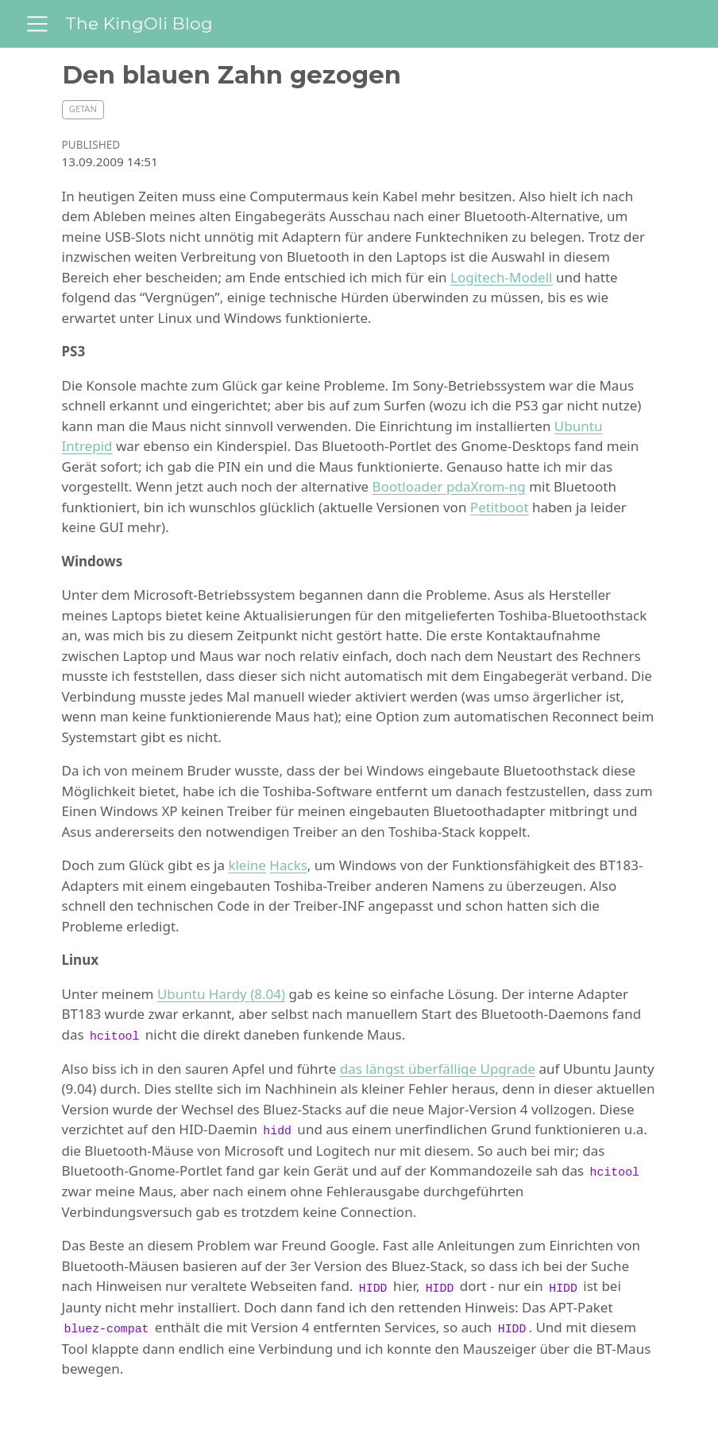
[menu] (37, 23)
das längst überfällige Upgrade (437, 1068)
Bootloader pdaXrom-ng (449, 486)
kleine (247, 865)
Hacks (288, 865)
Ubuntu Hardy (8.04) (221, 994)
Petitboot (499, 507)
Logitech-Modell (501, 277)
